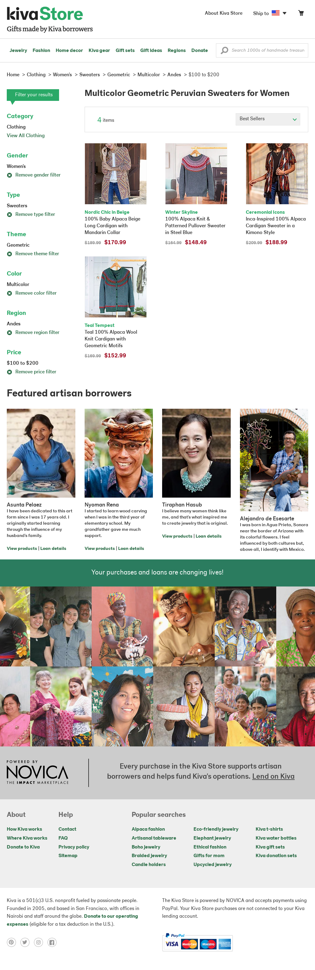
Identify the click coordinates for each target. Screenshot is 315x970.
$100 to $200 (22, 363)
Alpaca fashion (148, 829)
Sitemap (68, 855)
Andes (14, 324)
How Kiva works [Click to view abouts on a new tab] (24, 829)
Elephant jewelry (212, 838)
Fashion (41, 50)
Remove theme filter (33, 254)
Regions (177, 50)
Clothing (16, 127)
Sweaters (17, 206)
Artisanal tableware (154, 838)
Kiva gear (99, 50)
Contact (67, 829)
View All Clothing (26, 135)
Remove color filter (32, 293)
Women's (16, 166)
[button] (224, 52)
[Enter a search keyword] (262, 50)
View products (22, 549)
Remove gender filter (34, 175)
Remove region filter (33, 332)
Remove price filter (31, 372)
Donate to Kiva (23, 847)
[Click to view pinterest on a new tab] (13, 942)
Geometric (18, 245)
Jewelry (18, 50)
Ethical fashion (209, 847)
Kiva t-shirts (269, 829)
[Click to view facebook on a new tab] (53, 942)
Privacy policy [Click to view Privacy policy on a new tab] (73, 847)
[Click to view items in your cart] (300, 14)
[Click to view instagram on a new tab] (40, 942)
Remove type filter (31, 214)
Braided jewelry (149, 855)
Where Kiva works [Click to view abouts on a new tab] (27, 838)
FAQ (63, 838)
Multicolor (18, 284)
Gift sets (125, 50)
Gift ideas (151, 50)
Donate (199, 50)
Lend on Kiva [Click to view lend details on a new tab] (273, 777)
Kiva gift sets (270, 847)
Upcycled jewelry (212, 864)
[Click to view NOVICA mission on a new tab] (37, 772)
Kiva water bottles (276, 838)
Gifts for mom (209, 855)
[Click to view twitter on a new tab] (27, 942)
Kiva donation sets (276, 855)
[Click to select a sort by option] (268, 119)
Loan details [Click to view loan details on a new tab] (53, 549)
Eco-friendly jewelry (215, 829)
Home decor (69, 50)
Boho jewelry (146, 847)
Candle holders (149, 864)
